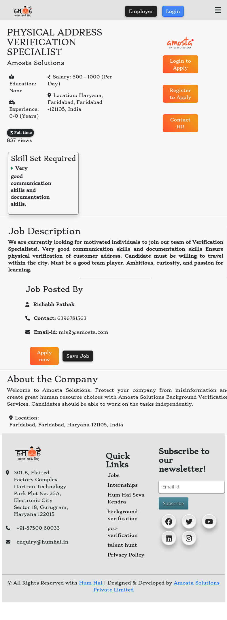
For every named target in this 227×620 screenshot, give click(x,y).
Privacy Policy (125, 555)
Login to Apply (180, 64)
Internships (122, 485)
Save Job (77, 356)
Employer (141, 11)
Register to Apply (180, 93)
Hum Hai (91, 583)
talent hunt (122, 545)
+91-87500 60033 (38, 528)
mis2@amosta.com (83, 332)
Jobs (113, 475)
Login (173, 11)
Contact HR (180, 123)
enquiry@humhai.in (42, 542)
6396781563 (71, 318)
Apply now (44, 356)
